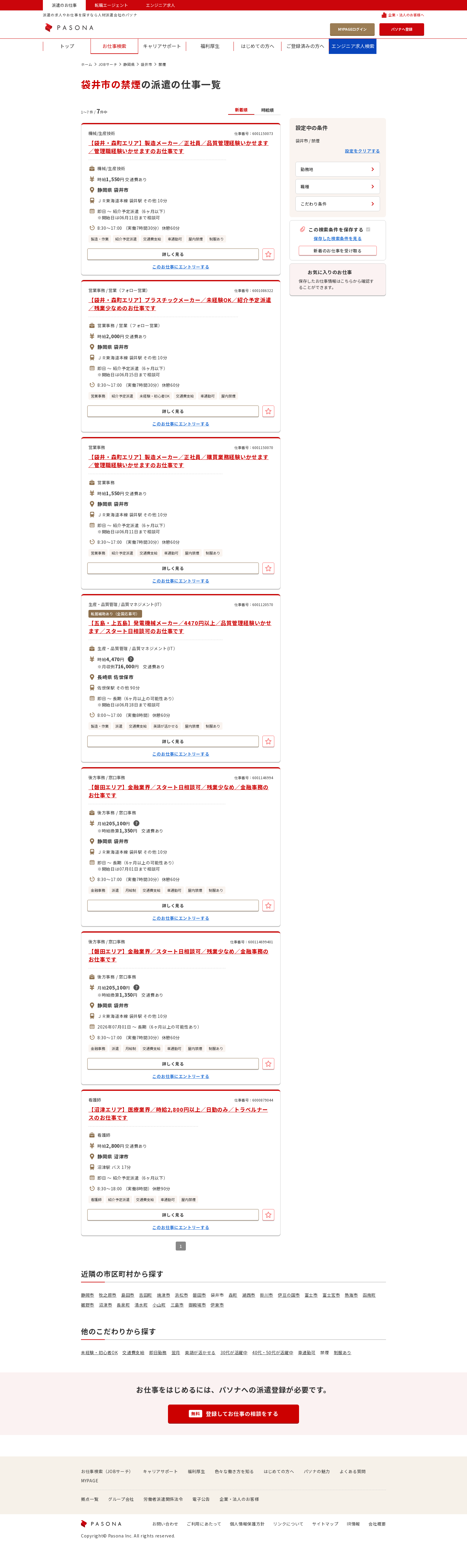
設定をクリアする (362, 151)
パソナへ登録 (401, 29)
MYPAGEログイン (352, 29)
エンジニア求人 (160, 5)
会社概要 (377, 1524)
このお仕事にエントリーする (180, 267)
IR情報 (353, 1524)
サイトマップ (325, 1524)
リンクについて (288, 1524)
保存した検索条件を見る (338, 238)
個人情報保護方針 (247, 1524)
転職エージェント (111, 5)
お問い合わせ (165, 1524)
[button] (335, 229)
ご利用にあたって (204, 1524)
